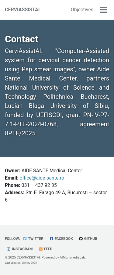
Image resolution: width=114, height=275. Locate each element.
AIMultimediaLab (72, 257)
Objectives (82, 9)
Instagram (19, 249)
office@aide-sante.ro (41, 178)
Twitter (33, 239)
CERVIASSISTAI (22, 9)
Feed (46, 249)
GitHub (88, 239)
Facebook (61, 239)
